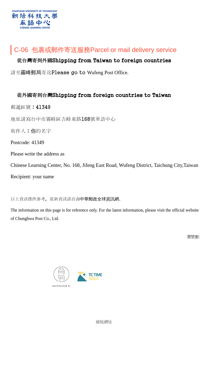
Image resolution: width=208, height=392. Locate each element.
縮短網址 (104, 337)
